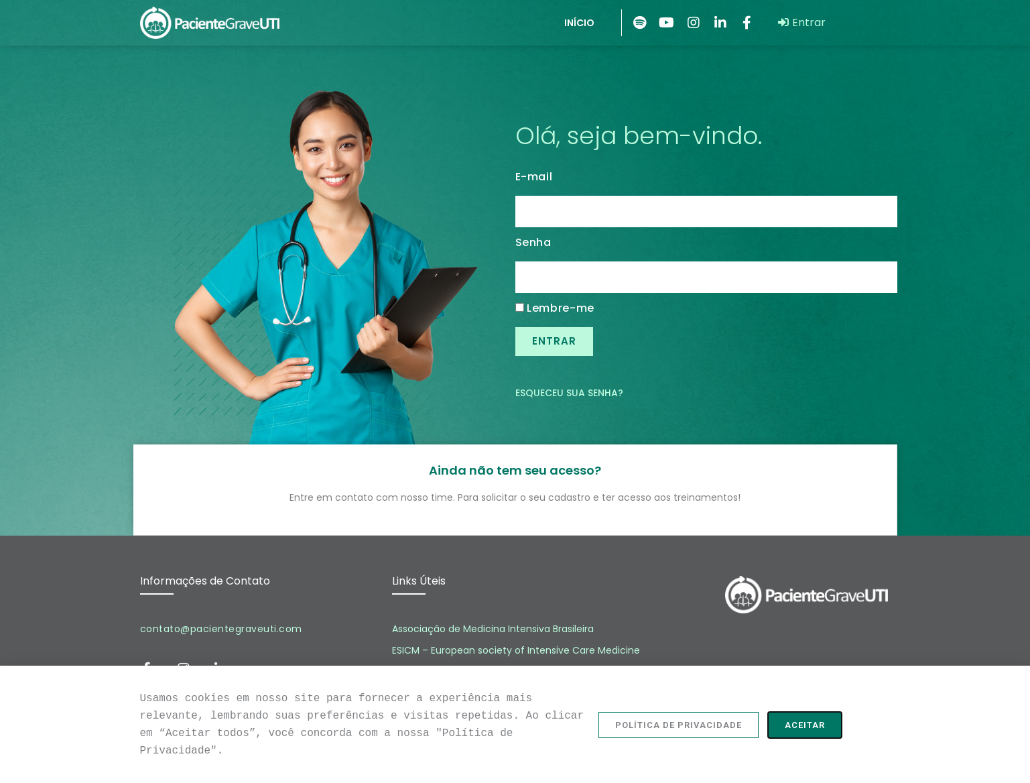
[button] (678, 731)
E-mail (534, 177)
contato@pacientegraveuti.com (221, 629)
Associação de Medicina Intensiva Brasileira (493, 629)
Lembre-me (555, 308)
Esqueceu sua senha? (569, 393)
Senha (533, 242)
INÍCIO (579, 22)
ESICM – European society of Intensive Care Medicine (516, 650)
